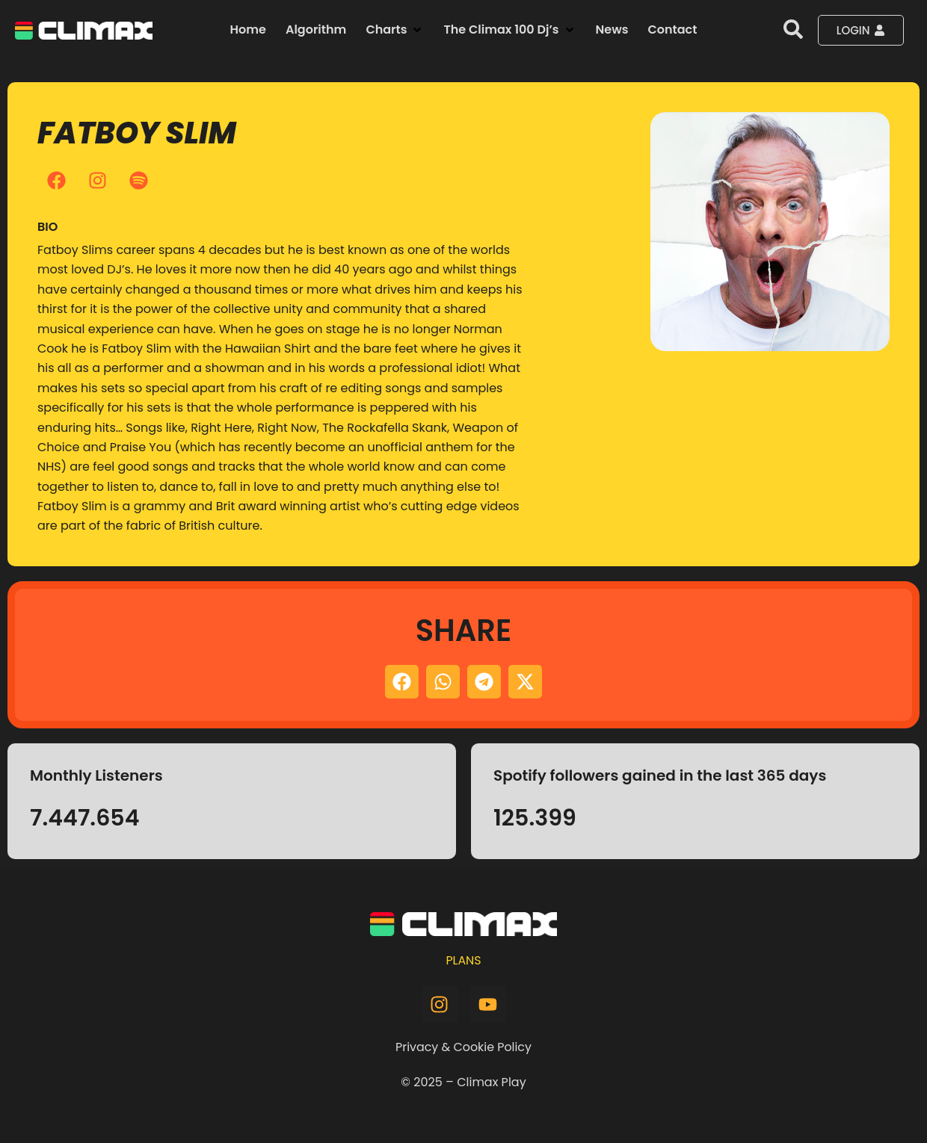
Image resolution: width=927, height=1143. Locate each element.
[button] (395, 29)
